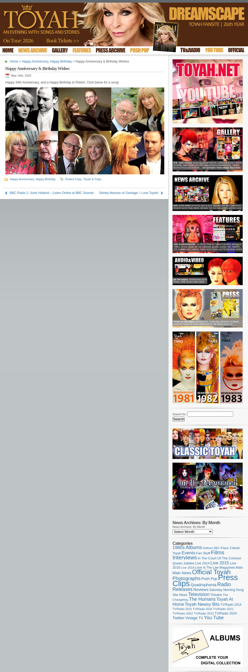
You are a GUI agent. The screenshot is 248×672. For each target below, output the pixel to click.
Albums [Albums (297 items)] (193, 547)
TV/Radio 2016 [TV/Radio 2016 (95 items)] (202, 609)
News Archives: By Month (188, 526)
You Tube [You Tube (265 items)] (214, 617)
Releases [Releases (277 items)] (182, 589)
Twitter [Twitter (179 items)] (178, 618)
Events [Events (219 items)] (188, 552)
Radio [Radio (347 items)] (224, 584)
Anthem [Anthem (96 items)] (208, 548)
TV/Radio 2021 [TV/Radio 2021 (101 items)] (223, 609)
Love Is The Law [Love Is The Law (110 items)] (207, 567)
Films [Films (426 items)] (217, 552)
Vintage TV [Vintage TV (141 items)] (194, 618)
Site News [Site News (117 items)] (179, 595)
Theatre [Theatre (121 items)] (216, 595)
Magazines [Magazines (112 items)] (227, 567)
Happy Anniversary (35, 61)
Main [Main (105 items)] (239, 567)
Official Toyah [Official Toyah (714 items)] (211, 572)
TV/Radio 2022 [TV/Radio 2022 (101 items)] (182, 613)
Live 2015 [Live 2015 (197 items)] (220, 562)
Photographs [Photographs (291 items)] (186, 578)
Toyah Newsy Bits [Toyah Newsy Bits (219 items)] (202, 604)
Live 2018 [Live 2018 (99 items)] (187, 567)
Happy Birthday (61, 61)
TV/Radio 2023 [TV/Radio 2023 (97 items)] (204, 613)
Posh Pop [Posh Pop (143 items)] (209, 579)
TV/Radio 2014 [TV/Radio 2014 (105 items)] (230, 605)
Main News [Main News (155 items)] (181, 573)
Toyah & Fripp (92, 179)
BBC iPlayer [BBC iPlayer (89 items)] (221, 548)
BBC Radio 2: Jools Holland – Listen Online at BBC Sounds (52, 193)
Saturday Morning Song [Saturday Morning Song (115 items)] (226, 590)
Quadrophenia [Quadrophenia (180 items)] (203, 584)
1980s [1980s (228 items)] (178, 547)
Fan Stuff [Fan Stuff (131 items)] (203, 553)
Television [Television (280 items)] (198, 594)
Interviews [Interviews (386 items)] (184, 557)
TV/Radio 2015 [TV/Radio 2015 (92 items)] (182, 609)
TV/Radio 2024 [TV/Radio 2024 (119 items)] (225, 613)
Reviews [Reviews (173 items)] (201, 589)
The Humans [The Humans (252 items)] (202, 599)
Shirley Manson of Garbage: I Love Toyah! (128, 193)
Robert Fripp (73, 179)
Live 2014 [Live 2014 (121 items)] (202, 563)
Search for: (179, 414)
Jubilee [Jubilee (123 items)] (188, 563)
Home (14, 61)
